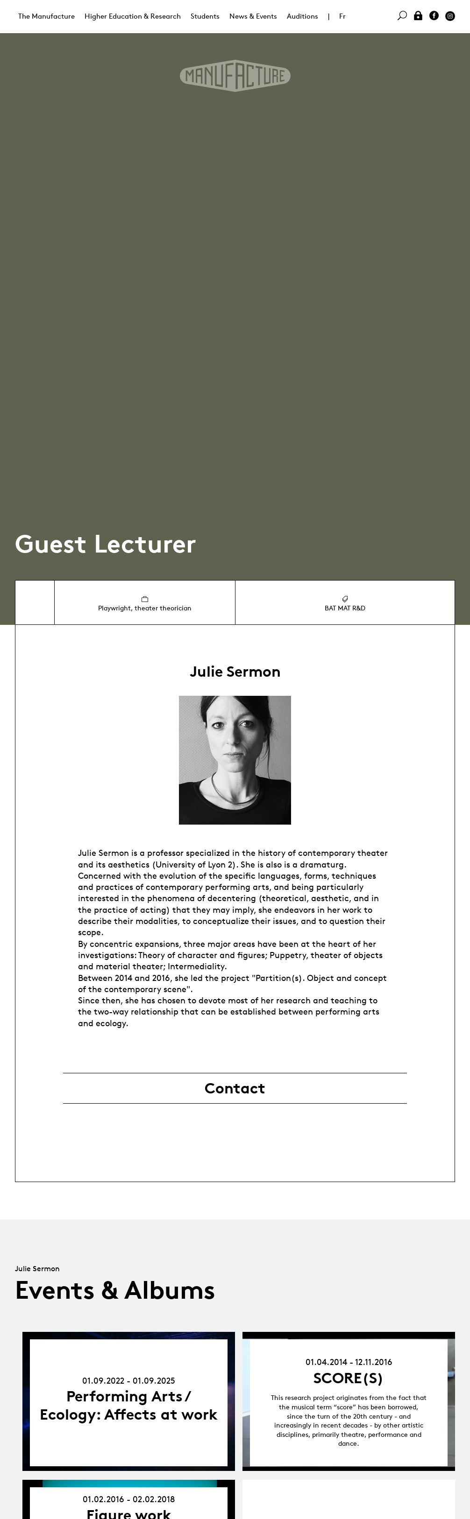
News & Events (253, 16)
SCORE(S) (348, 1378)
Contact (235, 1088)
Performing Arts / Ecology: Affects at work (129, 1405)
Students (205, 16)
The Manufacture (46, 16)
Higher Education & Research (133, 16)
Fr (342, 16)
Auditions (302, 16)
